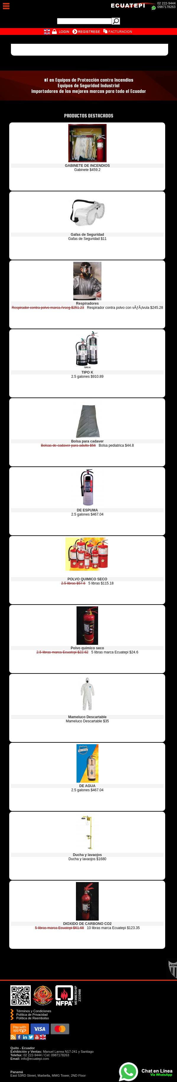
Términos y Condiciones (33, 1011)
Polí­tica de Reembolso (32, 1018)
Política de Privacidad (32, 1014)
